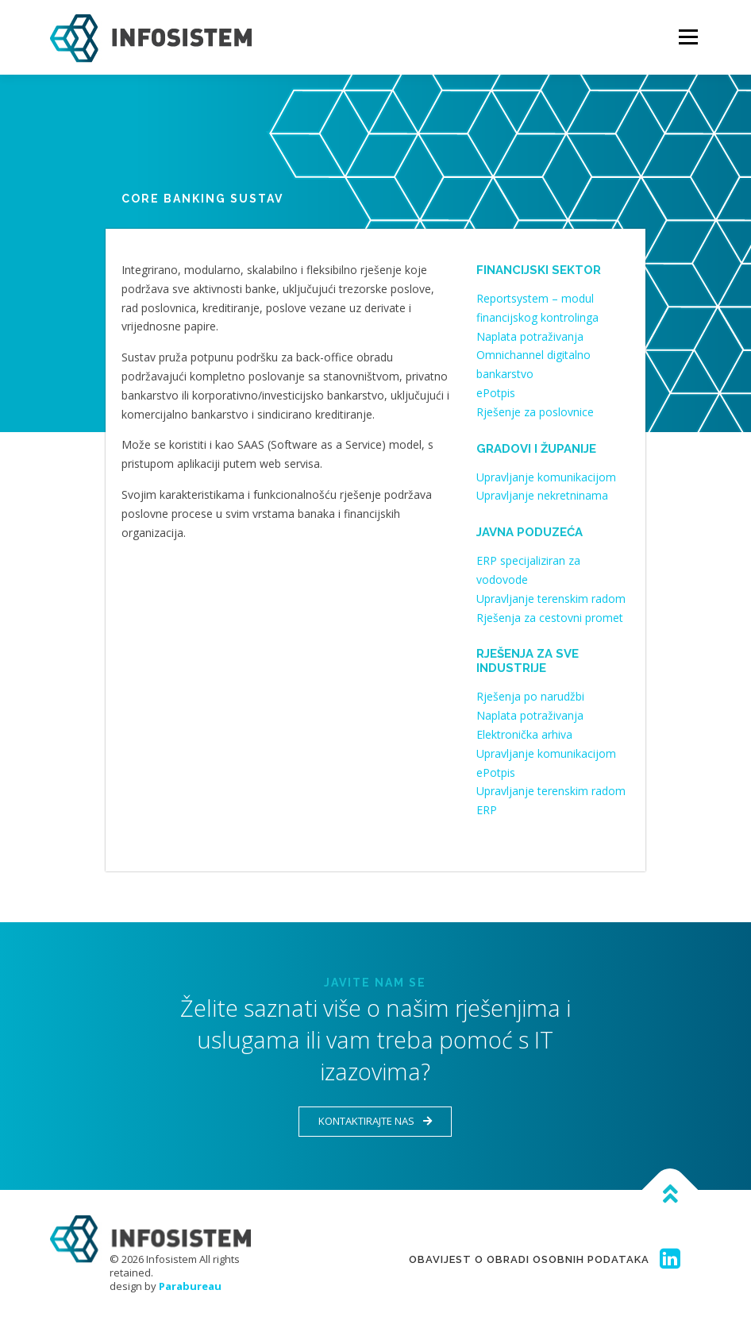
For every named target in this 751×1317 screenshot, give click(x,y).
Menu (688, 36)
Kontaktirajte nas (375, 1121)
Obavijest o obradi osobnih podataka (529, 1259)
